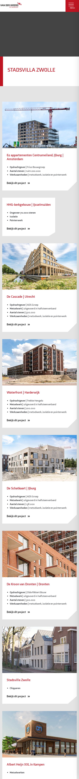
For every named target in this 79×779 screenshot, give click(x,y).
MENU (72, 6)
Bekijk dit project (19, 183)
